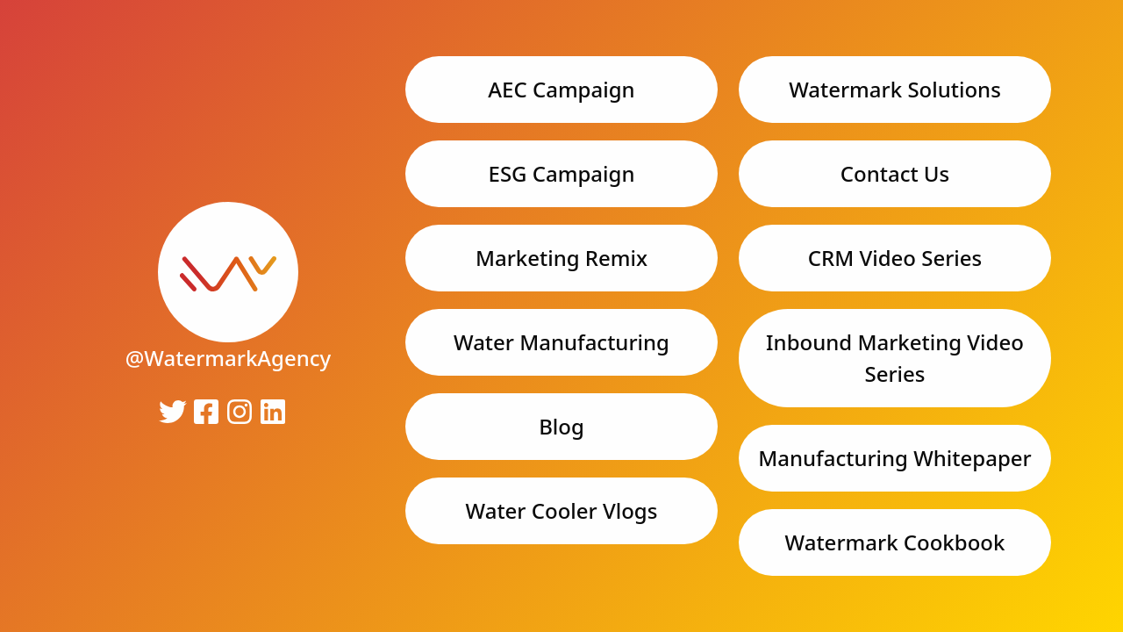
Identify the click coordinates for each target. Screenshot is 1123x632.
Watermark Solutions (895, 89)
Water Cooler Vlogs (562, 510)
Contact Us (894, 173)
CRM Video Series (895, 257)
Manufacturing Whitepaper (894, 457)
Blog (561, 426)
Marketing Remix (561, 257)
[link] (228, 277)
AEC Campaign (561, 89)
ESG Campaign (562, 173)
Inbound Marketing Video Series (895, 357)
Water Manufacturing (561, 341)
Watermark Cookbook (895, 542)
